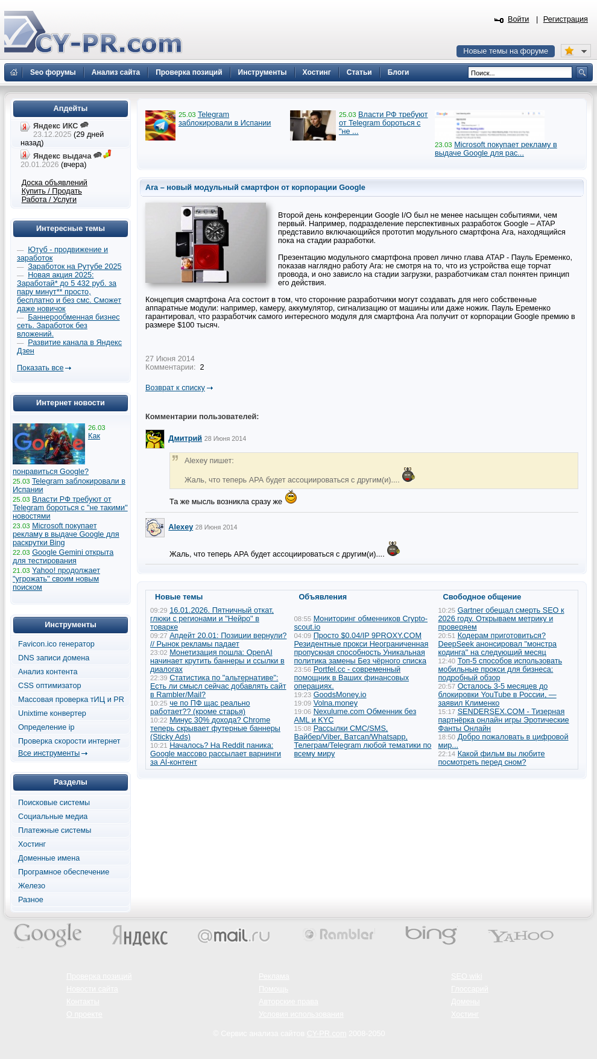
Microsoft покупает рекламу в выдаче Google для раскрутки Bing (66, 534)
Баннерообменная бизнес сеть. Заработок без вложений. (68, 325)
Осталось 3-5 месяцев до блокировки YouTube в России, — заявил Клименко (497, 694)
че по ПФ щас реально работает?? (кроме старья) (200, 707)
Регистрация (565, 19)
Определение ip (46, 727)
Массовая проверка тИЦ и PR (71, 699)
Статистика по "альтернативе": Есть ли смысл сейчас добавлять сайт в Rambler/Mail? (218, 686)
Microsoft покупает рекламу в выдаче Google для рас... (496, 149)
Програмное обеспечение (63, 872)
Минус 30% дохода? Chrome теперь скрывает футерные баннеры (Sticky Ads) (215, 728)
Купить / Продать (52, 191)
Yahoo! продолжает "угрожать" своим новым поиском (56, 579)
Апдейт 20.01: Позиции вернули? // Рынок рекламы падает (218, 639)
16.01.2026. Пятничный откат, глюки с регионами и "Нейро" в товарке (212, 618)
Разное (30, 900)
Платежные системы (54, 830)
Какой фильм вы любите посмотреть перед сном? (491, 758)
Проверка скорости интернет (69, 741)
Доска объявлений (54, 183)
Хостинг (32, 844)
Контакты (83, 1001)
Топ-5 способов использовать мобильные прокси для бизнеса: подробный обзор (500, 669)
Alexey (180, 527)
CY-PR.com (327, 1033)
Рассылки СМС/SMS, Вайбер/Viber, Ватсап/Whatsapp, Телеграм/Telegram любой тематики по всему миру (363, 741)
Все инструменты (49, 753)
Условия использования (301, 1014)
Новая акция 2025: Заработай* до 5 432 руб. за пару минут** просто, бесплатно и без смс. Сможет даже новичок (69, 292)
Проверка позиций (98, 976)
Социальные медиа (52, 816)
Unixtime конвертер (52, 713)
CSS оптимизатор (49, 685)
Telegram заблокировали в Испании (224, 118)
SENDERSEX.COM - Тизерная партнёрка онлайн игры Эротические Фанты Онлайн (503, 720)
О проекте (84, 1014)
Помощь (273, 989)
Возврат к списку (175, 388)
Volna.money (336, 703)
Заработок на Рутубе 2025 (74, 266)
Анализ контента (48, 672)
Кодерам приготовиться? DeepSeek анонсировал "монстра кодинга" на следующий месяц (497, 644)
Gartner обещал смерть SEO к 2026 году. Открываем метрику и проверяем (501, 618)
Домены (465, 1001)
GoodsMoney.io (340, 695)
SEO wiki (466, 976)
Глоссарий (469, 989)
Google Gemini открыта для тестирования (63, 556)
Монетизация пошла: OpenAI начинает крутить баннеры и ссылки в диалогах (217, 661)
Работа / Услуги (49, 199)
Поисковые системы (54, 802)
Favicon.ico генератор (56, 644)
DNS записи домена (53, 658)
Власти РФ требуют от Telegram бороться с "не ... (383, 123)
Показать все (40, 368)
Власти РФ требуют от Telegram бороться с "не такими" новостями (70, 507)
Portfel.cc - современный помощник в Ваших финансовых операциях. (351, 678)
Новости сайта (92, 989)
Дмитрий (185, 438)
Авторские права (288, 1001)
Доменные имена (49, 858)
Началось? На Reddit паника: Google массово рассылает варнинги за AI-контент (215, 754)
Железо (31, 886)
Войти (518, 19)
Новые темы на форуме (505, 51)
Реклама (274, 976)
